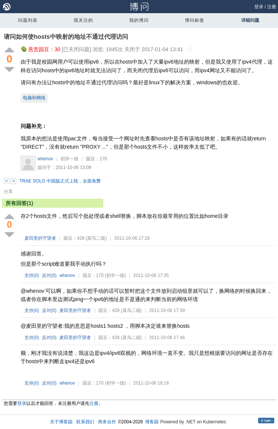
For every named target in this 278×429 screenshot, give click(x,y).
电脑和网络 (34, 97)
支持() (31, 275)
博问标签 (194, 20)
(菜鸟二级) (96, 238)
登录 (258, 6)
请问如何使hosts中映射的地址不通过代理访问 (66, 36)
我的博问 (139, 20)
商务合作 (107, 421)
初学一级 (69, 158)
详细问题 (250, 20)
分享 (8, 191)
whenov (45, 158)
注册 (271, 6)
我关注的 (83, 20)
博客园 (152, 421)
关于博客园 (61, 421)
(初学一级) (115, 275)
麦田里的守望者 (40, 238)
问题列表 (28, 20)
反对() (49, 275)
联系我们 (85, 421)
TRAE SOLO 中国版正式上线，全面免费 (60, 181)
